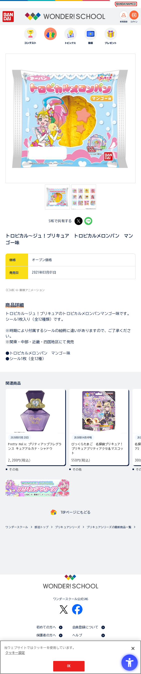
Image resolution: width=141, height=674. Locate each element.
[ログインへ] (133, 15)
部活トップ (42, 527)
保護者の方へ (46, 635)
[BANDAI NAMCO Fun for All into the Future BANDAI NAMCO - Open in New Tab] (126, 4)
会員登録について (85, 627)
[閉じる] (132, 648)
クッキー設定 (15, 652)
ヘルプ (77, 635)
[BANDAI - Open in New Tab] (8, 16)
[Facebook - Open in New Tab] (77, 609)
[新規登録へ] (123, 15)
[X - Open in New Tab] (79, 221)
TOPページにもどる (75, 512)
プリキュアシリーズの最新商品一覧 (109, 527)
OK (68, 666)
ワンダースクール (17, 527)
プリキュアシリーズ (67, 527)
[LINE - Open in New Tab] (88, 221)
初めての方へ (46, 627)
